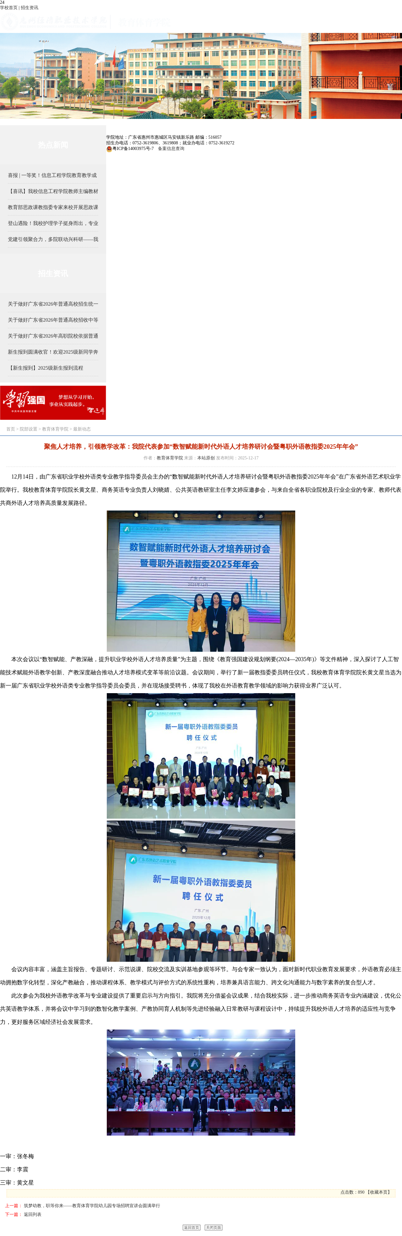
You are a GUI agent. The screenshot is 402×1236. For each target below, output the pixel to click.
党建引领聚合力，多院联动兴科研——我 (53, 239)
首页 (10, 429)
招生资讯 (29, 7)
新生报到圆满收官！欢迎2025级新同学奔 (53, 352)
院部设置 (28, 429)
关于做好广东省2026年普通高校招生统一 (53, 304)
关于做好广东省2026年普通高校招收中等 (53, 320)
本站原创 (206, 458)
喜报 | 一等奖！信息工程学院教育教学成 (52, 175)
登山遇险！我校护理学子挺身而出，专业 (53, 223)
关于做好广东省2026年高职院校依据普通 (53, 336)
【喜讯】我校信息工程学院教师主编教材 (53, 191)
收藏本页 (379, 1192)
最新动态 (82, 429)
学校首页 (9, 7)
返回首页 (191, 1227)
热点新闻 (53, 145)
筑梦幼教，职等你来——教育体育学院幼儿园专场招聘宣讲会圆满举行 (92, 1205)
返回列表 (32, 1214)
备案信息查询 (170, 148)
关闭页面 (213, 1227)
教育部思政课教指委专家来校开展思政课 (53, 207)
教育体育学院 (55, 429)
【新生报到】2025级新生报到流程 (45, 368)
